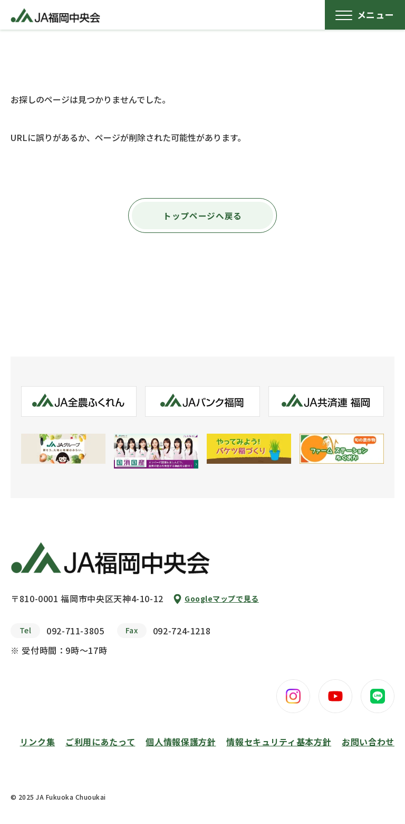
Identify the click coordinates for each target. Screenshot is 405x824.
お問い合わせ (368, 741)
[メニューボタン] (365, 15)
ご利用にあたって (100, 741)
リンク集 (37, 741)
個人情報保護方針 (181, 741)
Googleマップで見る (222, 598)
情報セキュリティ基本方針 (278, 741)
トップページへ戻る (202, 215)
